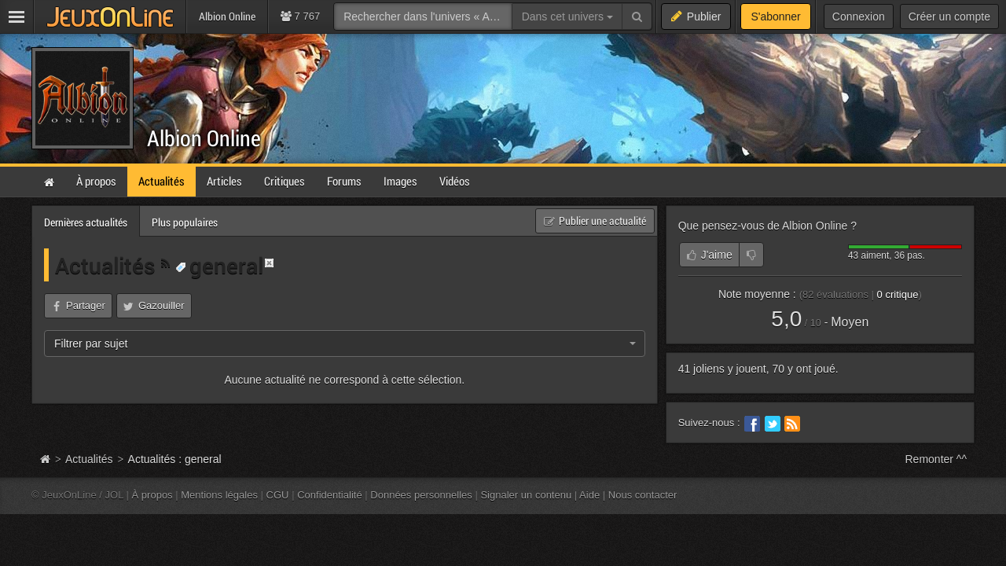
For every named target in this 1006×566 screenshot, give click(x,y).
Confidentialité (329, 495)
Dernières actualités (85, 222)
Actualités (108, 265)
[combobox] (344, 343)
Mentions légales (219, 495)
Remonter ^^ (936, 459)
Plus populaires (185, 222)
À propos (152, 495)
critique (898, 294)
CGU (277, 495)
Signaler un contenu (525, 495)
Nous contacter (642, 495)
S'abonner (775, 16)
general (219, 265)
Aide (589, 495)
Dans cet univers (567, 16)
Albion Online (204, 138)
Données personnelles (421, 495)
